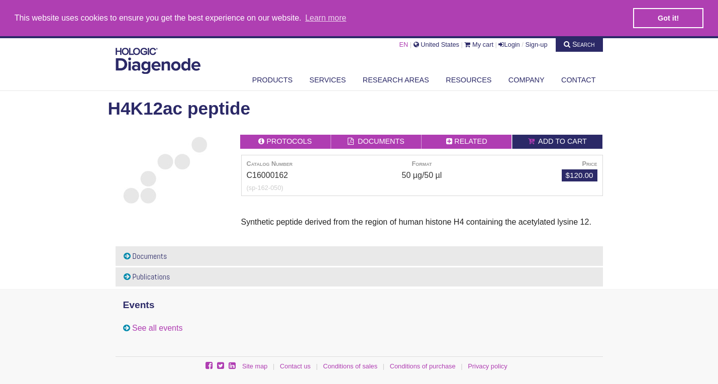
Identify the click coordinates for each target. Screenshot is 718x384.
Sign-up (536, 43)
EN (403, 43)
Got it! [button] (668, 18)
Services (328, 79)
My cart (478, 43)
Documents (145, 255)
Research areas (396, 79)
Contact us (295, 365)
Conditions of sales (350, 365)
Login (509, 43)
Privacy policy (487, 365)
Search (579, 43)
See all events (157, 327)
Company (526, 79)
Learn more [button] (325, 18)
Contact (578, 79)
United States (436, 43)
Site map (255, 365)
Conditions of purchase (423, 365)
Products (272, 79)
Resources (468, 79)
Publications (147, 276)
